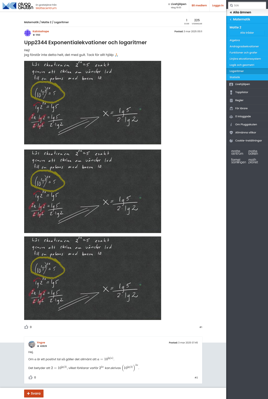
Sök (231, 5)
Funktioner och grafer (243, 53)
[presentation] (35, 359)
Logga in (218, 5)
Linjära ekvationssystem (245, 59)
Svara (36, 393)
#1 (201, 327)
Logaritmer (61, 22)
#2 (196, 377)
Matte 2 (46, 22)
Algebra (235, 40)
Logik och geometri (242, 65)
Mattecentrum (46, 8)
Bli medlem (199, 5)
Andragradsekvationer (244, 46)
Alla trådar (247, 33)
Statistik (235, 77)
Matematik (31, 22)
